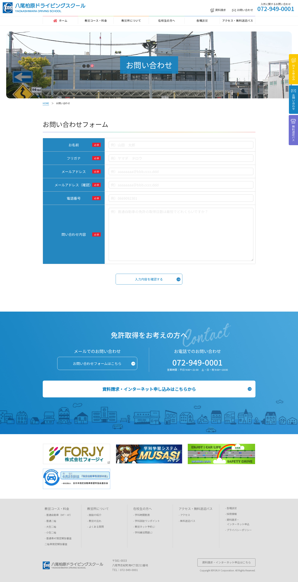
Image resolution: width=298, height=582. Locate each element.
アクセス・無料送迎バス (237, 20)
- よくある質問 (95, 526)
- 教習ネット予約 (144, 526)
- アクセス (184, 515)
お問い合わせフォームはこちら (97, 363)
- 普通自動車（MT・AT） (58, 515)
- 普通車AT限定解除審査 (58, 538)
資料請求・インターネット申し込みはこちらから (149, 389)
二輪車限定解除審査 (56, 544)
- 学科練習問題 (143, 532)
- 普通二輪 (50, 521)
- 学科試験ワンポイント (146, 521)
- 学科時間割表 (141, 515)
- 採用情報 (231, 514)
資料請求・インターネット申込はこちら (226, 562)
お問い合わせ (242, 10)
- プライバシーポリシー (238, 530)
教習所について (131, 20)
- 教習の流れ (94, 521)
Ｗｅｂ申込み (293, 69)
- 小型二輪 (50, 532)
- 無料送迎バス (187, 521)
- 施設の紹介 (94, 515)
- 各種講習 (231, 508)
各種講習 (202, 20)
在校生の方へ (166, 20)
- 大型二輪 (50, 526)
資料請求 (218, 10)
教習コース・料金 (96, 20)
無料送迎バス (293, 130)
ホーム (60, 20)
